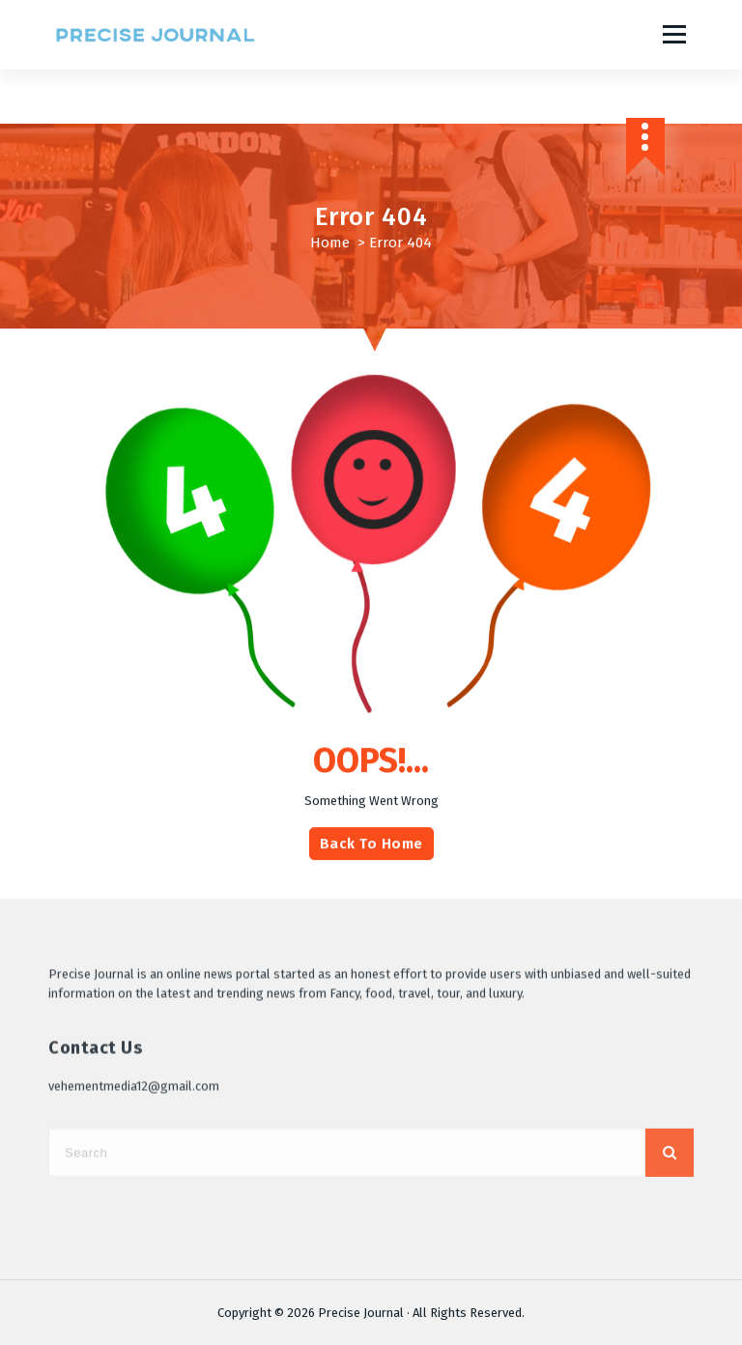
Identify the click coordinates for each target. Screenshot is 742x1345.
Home (330, 242)
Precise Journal (361, 1312)
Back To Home (371, 863)
